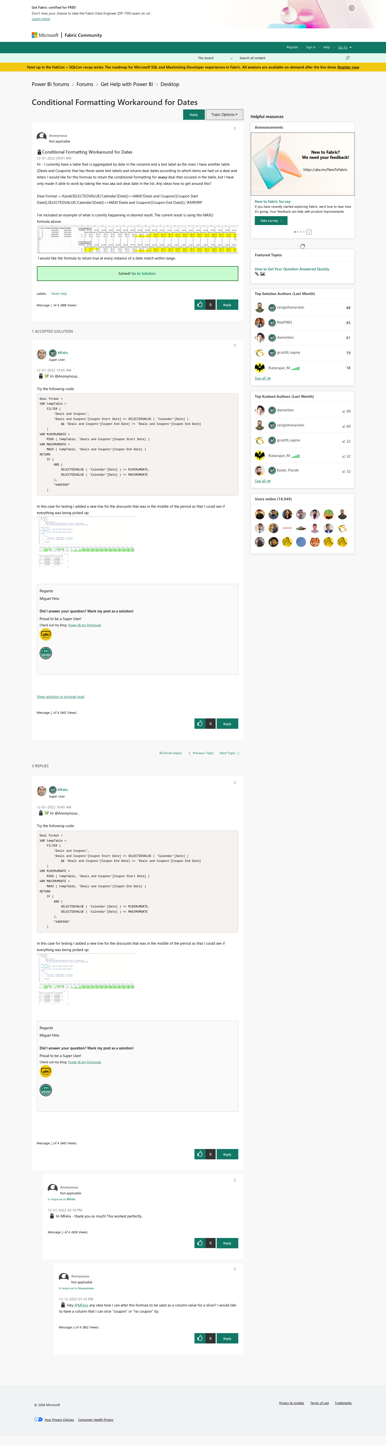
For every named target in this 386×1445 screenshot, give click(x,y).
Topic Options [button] (222, 114)
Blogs (199, 35)
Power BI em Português (84, 629)
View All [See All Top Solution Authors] (263, 378)
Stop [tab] (308, 232)
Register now (348, 67)
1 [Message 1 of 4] (51, 305)
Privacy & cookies (291, 1412)
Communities (177, 35)
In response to (61, 1208)
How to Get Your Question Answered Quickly (292, 268)
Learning (218, 35)
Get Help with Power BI (127, 83)
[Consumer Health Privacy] (95, 1429)
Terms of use (319, 1412)
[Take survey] (271, 220)
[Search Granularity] (215, 58)
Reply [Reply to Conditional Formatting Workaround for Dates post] (227, 305)
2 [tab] (298, 232)
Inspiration (134, 35)
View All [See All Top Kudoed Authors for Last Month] (263, 481)
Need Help (59, 293)
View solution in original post (60, 701)
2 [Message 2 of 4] (51, 717)
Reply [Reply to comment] (227, 728)
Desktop (170, 83)
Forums (113, 35)
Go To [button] (342, 47)
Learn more (41, 18)
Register (292, 47)
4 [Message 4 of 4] (74, 1336)
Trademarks (343, 1412)
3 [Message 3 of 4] (63, 1241)
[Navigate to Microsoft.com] (45, 35)
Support (238, 35)
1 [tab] (295, 232)
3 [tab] (301, 232)
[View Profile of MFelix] (63, 352)
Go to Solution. (144, 273)
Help (326, 47)
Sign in (311, 47)
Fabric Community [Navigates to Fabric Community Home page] (83, 35)
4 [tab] (304, 232)
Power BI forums (50, 83)
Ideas (155, 35)
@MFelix (81, 1314)
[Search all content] (295, 58)
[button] (194, 114)
